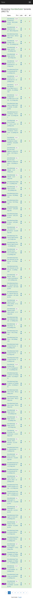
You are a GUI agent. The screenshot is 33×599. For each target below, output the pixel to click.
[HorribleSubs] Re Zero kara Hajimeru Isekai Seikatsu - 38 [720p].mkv (12, 151)
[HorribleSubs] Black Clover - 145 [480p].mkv (12, 222)
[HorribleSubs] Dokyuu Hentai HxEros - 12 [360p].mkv (12, 539)
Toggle (20, 597)
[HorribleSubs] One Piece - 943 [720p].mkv (12, 332)
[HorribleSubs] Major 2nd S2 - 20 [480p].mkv (11, 49)
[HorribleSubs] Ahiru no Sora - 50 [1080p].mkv (11, 188)
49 (16, 76)
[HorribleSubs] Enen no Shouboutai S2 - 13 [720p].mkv (12, 464)
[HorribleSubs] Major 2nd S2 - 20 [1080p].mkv (12, 42)
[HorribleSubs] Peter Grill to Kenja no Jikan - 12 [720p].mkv (12, 486)
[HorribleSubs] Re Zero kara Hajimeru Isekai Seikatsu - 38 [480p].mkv (12, 161)
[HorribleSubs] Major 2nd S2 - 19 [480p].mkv (11, 418)
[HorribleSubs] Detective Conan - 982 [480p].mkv (12, 405)
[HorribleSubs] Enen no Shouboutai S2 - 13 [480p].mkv (12, 471)
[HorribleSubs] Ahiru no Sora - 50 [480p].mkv (12, 195)
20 (16, 61)
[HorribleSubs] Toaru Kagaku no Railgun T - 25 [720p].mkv (12, 554)
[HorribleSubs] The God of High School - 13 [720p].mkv (12, 237)
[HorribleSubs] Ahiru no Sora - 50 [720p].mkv (12, 202)
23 (16, 40)
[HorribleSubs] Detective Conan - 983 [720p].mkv (12, 29)
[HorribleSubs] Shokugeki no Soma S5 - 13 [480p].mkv (12, 517)
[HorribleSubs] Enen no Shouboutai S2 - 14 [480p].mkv (12, 71)
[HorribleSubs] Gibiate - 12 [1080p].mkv (11, 170)
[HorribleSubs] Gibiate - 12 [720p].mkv (11, 176)
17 (16, 430)
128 (16, 84)
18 (16, 364)
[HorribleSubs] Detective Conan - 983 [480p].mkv (12, 35)
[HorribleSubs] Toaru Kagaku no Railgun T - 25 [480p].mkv (12, 561)
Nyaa (3, 2)
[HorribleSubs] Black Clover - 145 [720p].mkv (12, 215)
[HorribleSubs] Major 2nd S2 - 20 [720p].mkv (11, 56)
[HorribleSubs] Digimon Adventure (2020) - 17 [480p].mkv (12, 319)
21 (16, 137)
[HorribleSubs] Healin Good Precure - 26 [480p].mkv (12, 359)
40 (16, 18)
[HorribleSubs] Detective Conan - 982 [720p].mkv (12, 398)
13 (16, 95)
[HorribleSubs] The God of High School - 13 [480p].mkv (12, 244)
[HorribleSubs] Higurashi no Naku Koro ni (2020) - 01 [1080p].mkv (12, 88)
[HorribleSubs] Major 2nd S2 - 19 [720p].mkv (11, 425)
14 (16, 566)
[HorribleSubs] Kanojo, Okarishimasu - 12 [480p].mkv (12, 449)
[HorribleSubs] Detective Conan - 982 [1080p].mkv (12, 391)
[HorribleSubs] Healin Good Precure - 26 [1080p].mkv (12, 346)
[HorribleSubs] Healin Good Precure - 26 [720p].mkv (12, 352)
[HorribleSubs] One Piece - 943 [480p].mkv (12, 339)
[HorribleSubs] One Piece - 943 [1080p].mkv (11, 325)
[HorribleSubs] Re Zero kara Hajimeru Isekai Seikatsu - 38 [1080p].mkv (12, 141)
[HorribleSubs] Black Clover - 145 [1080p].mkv (12, 208)
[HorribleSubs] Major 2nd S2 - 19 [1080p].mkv (11, 412)
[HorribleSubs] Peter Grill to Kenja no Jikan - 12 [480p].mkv (12, 493)
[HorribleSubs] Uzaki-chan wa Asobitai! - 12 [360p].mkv (12, 576)
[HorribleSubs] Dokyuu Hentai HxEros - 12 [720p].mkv (12, 532)
